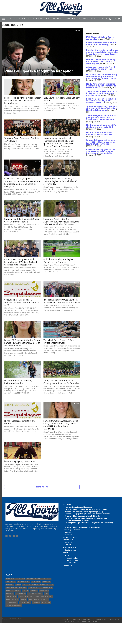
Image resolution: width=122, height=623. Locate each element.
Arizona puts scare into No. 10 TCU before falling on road (100, 68)
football (23, 587)
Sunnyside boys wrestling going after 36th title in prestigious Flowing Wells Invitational (101, 142)
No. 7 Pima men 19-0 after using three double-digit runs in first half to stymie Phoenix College (101, 76)
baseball (9, 584)
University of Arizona (32, 19)
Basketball (69, 532)
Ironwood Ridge (46, 584)
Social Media (73, 19)
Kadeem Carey (25, 602)
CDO (46, 593)
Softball (26, 584)
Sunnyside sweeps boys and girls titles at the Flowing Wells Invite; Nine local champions (102, 108)
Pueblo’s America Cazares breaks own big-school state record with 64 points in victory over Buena (102, 52)
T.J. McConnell (11, 602)
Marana (24, 599)
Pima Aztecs (23, 596)
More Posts (42, 487)
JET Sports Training (13, 605)
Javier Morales (72, 560)
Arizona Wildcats (34, 579)
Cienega (35, 584)
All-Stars (44, 599)
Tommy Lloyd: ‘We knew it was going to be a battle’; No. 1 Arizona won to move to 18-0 (101, 117)
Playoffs (9, 593)
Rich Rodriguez (23, 581)
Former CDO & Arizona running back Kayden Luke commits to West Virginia (101, 61)
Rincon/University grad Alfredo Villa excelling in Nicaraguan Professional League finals (101, 151)
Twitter (68, 545)
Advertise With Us (90, 19)
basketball (47, 587)
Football (68, 535)
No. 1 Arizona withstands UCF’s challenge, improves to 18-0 (101, 126)
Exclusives (14, 19)
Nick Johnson (20, 593)
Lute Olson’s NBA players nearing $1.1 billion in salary (86, 509)
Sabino (18, 584)
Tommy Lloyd (11, 596)
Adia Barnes (10, 581)
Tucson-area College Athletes (77, 520)
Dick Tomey (34, 596)
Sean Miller (20, 579)
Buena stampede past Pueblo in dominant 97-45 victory (101, 43)
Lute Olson (36, 581)
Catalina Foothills (35, 593)
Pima (8, 590)
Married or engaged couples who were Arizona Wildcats (87, 514)
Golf (8, 599)
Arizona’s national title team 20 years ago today (84, 512)
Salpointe (47, 579)
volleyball (16, 590)
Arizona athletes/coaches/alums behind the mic (84, 516)
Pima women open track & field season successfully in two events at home (101, 101)
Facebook (69, 542)
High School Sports (55, 19)
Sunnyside (46, 581)
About (104, 19)
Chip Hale (36, 602)
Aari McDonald (47, 596)
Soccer (25, 590)
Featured (10, 579)
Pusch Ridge (44, 590)
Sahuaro (33, 590)
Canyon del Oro (35, 587)
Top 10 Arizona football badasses (78, 507)
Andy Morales (72, 558)
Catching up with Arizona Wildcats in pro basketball (86, 518)
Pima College (34, 599)
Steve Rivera (71, 562)
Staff (67, 555)
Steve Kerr (46, 602)
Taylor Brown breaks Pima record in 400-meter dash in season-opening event (102, 93)
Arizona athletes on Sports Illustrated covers (83, 527)
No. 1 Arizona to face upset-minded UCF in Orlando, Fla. (99, 133)
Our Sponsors (70, 550)
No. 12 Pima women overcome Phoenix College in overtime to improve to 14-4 (101, 86)
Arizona (15, 599)
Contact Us (67, 566)
